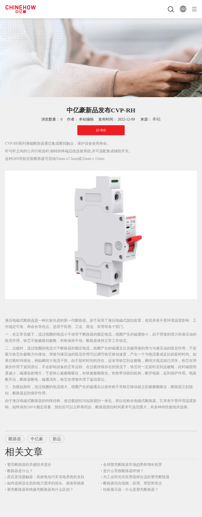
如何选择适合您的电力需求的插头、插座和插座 (45, 483)
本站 (156, 119)
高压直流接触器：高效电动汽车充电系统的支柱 (45, 477)
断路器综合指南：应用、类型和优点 (132, 483)
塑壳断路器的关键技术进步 (29, 465)
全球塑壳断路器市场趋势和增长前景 (132, 465)
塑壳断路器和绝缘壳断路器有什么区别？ (40, 490)
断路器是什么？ (20, 471)
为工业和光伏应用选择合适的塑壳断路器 (136, 477)
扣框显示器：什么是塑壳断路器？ (130, 490)
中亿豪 (37, 439)
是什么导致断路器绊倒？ (123, 471)
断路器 (14, 439)
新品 (57, 439)
